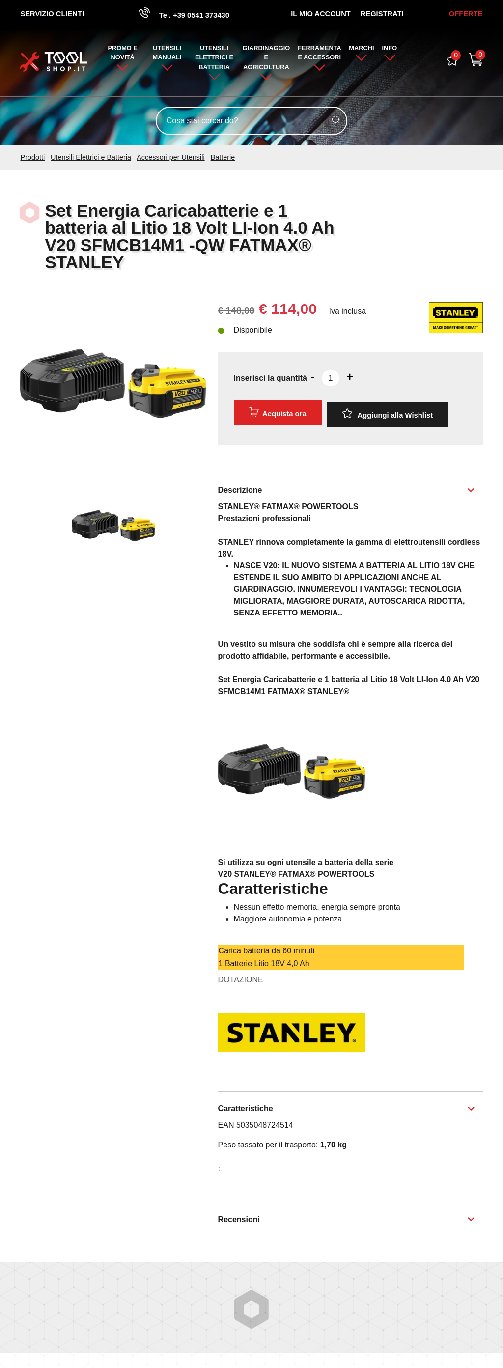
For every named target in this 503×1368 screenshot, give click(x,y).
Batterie (223, 159)
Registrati (380, 14)
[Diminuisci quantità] (313, 378)
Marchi (361, 50)
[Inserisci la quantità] (330, 380)
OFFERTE (464, 14)
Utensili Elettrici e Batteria (214, 59)
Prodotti (32, 159)
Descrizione (240, 488)
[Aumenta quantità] (349, 378)
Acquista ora (276, 414)
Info (390, 50)
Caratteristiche (245, 1106)
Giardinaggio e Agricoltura (266, 59)
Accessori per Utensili (170, 159)
